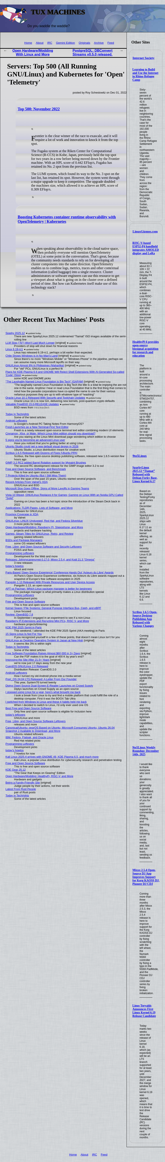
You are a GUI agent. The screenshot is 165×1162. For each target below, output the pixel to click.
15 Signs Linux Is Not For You (24, 634)
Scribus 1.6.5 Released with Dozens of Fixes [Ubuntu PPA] (41, 452)
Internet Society (143, 58)
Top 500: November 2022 (39, 109)
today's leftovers (15, 714)
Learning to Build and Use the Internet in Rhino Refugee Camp (145, 74)
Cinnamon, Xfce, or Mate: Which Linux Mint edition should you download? (50, 433)
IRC (49, 42)
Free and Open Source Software (25, 601)
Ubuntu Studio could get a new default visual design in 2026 (42, 446)
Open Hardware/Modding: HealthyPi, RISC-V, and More (39, 776)
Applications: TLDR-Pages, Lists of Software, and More (39, 507)
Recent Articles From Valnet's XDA (27, 482)
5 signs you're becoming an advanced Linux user (35, 440)
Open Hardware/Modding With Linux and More (32, 52)
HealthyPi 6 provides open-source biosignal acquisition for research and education (145, 348)
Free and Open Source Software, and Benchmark (36, 469)
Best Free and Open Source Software (28, 708)
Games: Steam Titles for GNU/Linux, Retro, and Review (39, 533)
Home (28, 42)
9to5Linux (140, 456)
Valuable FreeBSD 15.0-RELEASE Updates (32, 404)
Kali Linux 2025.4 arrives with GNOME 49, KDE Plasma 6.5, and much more (52, 756)
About (40, 42)
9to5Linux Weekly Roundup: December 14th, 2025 (145, 751)
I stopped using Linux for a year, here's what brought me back (43, 692)
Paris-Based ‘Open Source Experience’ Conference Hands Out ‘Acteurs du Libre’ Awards (60, 572)
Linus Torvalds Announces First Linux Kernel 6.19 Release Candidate (144, 1011)
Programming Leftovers (20, 553)
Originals (84, 42)
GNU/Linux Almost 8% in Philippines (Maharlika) (35, 365)
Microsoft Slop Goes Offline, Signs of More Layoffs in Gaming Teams (47, 488)
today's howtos (15, 566)
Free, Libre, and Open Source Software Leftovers (36, 721)
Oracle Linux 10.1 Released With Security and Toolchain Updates (45, 397)
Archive (99, 42)
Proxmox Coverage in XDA (22, 514)
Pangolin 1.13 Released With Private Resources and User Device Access (50, 582)
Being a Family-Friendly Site (23, 782)
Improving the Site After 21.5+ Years (28, 659)
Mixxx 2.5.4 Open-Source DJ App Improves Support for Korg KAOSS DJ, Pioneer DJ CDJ (145, 877)
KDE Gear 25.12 (16, 769)
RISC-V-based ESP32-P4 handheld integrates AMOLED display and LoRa (145, 248)
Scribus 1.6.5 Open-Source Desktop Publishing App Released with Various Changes (144, 619)
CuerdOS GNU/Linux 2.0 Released (27, 666)
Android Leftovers (16, 420)
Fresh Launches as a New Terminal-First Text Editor (37, 427)
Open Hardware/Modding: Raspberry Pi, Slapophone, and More (44, 527)
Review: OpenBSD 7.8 (19, 614)
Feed (110, 42)
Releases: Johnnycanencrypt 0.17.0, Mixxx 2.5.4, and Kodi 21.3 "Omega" (50, 559)
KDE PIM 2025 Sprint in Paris (24, 627)
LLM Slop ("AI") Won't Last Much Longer (30, 342)
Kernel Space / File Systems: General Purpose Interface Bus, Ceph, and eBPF (53, 608)
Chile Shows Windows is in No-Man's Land (32, 355)
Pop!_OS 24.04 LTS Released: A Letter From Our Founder (41, 679)
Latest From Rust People (21, 789)
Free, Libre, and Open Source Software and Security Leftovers (44, 546)
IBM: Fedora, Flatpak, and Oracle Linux (29, 737)
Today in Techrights (17, 414)
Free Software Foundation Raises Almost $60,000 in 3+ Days (43, 653)
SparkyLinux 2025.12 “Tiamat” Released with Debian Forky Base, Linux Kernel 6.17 (144, 474)
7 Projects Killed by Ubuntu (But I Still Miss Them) (36, 475)
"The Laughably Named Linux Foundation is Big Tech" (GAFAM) (44, 381)
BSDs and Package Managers (24, 540)
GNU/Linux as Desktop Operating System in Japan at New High (44, 640)
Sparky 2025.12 (15, 333)
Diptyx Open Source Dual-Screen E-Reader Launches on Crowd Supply (49, 685)
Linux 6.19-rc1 (14, 349)
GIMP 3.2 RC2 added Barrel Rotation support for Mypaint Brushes (46, 462)
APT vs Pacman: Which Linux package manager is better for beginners (49, 588)
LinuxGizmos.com (145, 231)
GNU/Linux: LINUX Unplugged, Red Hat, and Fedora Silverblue (44, 520)
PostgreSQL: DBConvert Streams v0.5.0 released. (93, 52)
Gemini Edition (65, 42)
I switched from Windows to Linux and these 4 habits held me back (46, 701)
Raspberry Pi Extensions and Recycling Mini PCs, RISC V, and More (47, 621)
